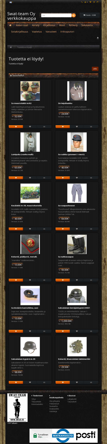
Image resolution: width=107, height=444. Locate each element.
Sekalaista (87, 25)
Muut (62, 25)
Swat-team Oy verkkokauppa (21, 16)
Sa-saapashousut (66, 205)
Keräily (35, 25)
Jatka (95, 69)
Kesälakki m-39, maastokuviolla (26, 205)
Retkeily (73, 25)
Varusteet (51, 31)
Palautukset (54, 403)
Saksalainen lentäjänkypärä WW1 (74, 308)
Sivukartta (53, 406)
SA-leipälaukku (65, 103)
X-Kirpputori (67, 31)
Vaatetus (37, 31)
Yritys (33, 399)
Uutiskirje (53, 411)
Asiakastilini (54, 409)
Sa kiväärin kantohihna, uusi (24, 308)
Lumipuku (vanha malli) (22, 154)
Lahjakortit (71, 399)
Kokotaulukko (37, 404)
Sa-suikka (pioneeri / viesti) (71, 154)
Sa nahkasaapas (66, 256)
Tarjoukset (71, 401)
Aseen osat (22, 25)
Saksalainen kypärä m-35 (23, 359)
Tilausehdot (36, 401)
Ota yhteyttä (54, 401)
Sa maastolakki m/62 (21, 103)
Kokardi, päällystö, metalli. (24, 256)
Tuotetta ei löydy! (24, 47)
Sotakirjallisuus (19, 31)
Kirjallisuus (49, 25)
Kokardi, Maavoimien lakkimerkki (74, 359)
